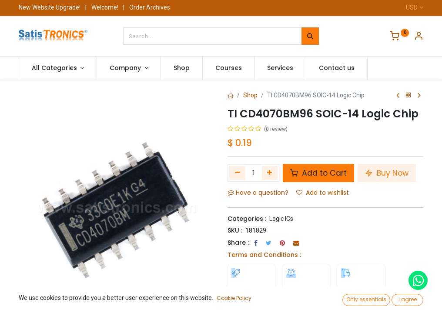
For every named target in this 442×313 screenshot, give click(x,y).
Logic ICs (281, 218)
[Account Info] (418, 36)
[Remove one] (237, 173)
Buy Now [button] (387, 173)
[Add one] (270, 173)
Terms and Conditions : (264, 254)
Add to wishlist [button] (322, 192)
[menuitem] (181, 68)
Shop (250, 95)
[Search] (310, 36)
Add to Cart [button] (318, 173)
